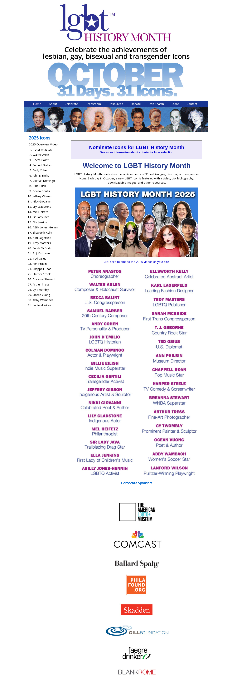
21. (30, 186)
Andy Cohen (40, 103)
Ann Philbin (40, 196)
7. (30, 113)
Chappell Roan (42, 202)
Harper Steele (42, 207)
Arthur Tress (41, 217)
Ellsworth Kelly (42, 165)
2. (30, 88)
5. (30, 103)
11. (30, 134)
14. (30, 150)
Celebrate (71, 37)
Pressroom (93, 37)
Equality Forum (69, 694)
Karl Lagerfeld (42, 171)
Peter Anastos (42, 82)
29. (30, 228)
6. (30, 108)
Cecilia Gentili (41, 124)
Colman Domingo (44, 113)
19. (30, 176)
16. (30, 160)
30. (30, 233)
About (53, 37)
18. (30, 171)
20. (30, 181)
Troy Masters (42, 176)
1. (30, 82)
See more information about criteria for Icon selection (136, 85)
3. (30, 93)
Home (37, 37)
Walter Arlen (41, 88)
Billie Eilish (39, 119)
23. (30, 196)
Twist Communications (193, 694)
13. (30, 145)
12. (30, 139)
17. (30, 165)
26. (30, 212)
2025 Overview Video (43, 77)
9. (30, 124)
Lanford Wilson (42, 238)
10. (30, 129)
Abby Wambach (43, 233)
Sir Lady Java (41, 150)
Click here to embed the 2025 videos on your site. (137, 195)
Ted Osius (39, 191)
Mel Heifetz (40, 145)
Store (175, 37)
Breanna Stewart (44, 212)
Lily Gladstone (42, 139)
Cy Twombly (41, 222)
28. (30, 222)
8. (30, 119)
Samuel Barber (42, 98)
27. (30, 217)
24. (30, 202)
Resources (116, 37)
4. (30, 98)
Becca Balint (41, 93)
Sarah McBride (42, 181)
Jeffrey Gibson (42, 129)
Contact (192, 37)
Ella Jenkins (40, 155)
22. (30, 191)
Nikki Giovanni (42, 134)
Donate (136, 37)
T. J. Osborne (41, 186)
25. (30, 207)
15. (30, 155)
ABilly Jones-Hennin (45, 160)
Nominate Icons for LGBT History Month (136, 80)
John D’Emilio (41, 108)
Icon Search (156, 37)
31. (30, 238)
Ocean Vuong (41, 228)
